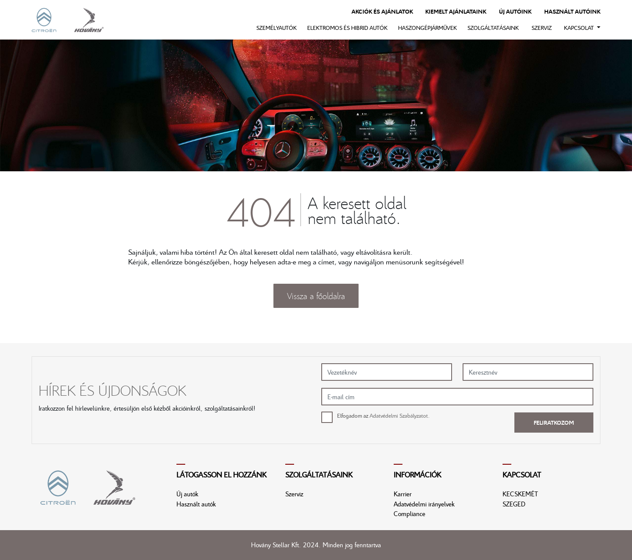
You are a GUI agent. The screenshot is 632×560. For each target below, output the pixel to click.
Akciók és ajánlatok (382, 11)
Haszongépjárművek (427, 28)
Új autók (187, 493)
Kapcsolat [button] (579, 28)
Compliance (409, 513)
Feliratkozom (554, 422)
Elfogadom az (383, 415)
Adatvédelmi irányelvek (424, 503)
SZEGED (514, 503)
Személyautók (276, 28)
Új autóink (515, 11)
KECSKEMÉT (520, 493)
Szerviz (541, 28)
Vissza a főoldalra (316, 295)
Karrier (403, 493)
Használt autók (196, 503)
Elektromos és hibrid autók (347, 28)
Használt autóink (572, 11)
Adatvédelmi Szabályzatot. (400, 415)
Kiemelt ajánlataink (455, 11)
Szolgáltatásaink (493, 28)
